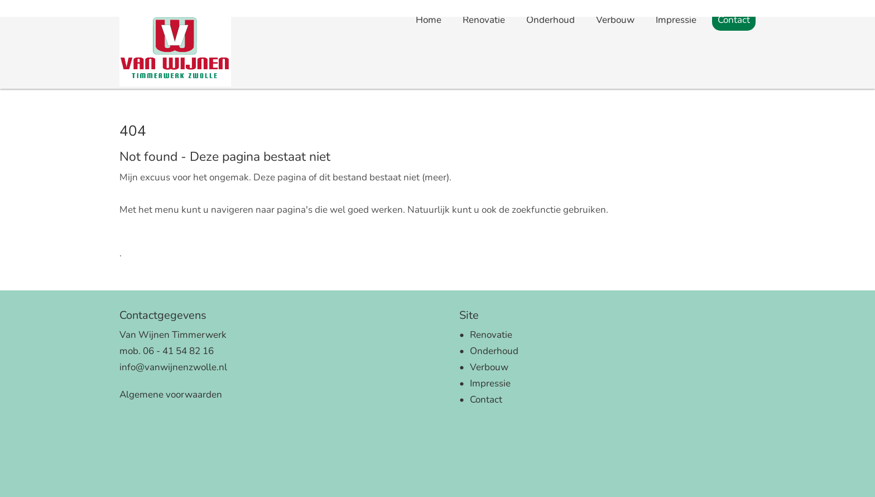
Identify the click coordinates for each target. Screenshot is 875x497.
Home (428, 78)
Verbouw (615, 78)
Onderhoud (550, 78)
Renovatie (484, 78)
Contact (734, 78)
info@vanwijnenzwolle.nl (173, 367)
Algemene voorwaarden (170, 394)
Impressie (676, 78)
